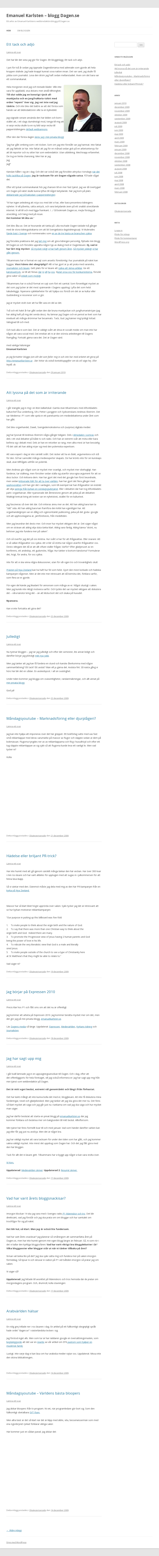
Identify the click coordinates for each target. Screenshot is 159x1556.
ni (43, 272)
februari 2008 (120, 191)
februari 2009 (120, 145)
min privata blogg (15, 682)
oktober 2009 (120, 114)
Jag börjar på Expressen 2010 (30, 991)
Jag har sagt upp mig (23, 1058)
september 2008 (122, 164)
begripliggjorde (14, 1342)
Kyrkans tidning (84, 1026)
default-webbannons (36, 129)
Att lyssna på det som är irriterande (36, 392)
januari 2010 (120, 103)
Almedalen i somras (83, 434)
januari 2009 (120, 149)
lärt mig (42, 241)
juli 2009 (118, 126)
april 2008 (119, 184)
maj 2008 (118, 180)
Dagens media (18, 1026)
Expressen (54, 1026)
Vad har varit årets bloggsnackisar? (36, 1198)
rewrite (40, 1342)
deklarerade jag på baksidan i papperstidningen (30, 194)
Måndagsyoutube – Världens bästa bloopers (43, 1393)
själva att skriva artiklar (70, 268)
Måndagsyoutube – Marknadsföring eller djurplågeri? (51, 718)
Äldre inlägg (14, 1530)
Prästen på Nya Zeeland (19, 569)
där (40, 272)
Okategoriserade (37, 372)
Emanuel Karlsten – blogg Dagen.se (42, 15)
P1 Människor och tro (73, 1213)
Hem (8, 30)
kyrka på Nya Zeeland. (17, 890)
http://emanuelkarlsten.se (19, 360)
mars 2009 (119, 141)
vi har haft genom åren (60, 248)
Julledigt (13, 636)
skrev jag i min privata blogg (49, 137)
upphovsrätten (14, 485)
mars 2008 (119, 188)
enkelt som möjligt (31, 275)
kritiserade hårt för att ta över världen (38, 481)
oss (53, 272)
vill (46, 272)
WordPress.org (121, 242)
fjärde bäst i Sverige (16, 233)
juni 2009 (118, 130)
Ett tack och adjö (20, 44)
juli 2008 (118, 172)
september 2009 (122, 118)
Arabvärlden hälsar (22, 1311)
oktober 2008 (120, 161)
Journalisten (12, 1030)
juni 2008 (118, 176)
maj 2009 (118, 134)
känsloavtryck (13, 272)
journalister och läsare (18, 268)
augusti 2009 (120, 122)
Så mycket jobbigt (82, 248)
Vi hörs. (10, 1162)
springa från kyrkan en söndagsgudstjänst (36, 488)
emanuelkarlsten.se (51, 1018)
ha (49, 272)
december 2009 (121, 107)
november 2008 (122, 157)
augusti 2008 (120, 168)
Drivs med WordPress (16, 1542)
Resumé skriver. (69, 1170)
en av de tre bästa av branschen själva (72, 233)
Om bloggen (23, 30)
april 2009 (119, 137)
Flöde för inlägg (121, 234)
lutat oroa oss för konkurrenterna (74, 272)
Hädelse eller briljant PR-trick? (31, 855)
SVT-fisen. (35, 1412)
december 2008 (121, 153)
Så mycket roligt (39, 248)
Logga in (118, 230)
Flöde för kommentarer (125, 238)
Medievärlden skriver (32, 1170)
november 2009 (122, 110)
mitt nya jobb (42, 655)
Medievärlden (68, 1026)
